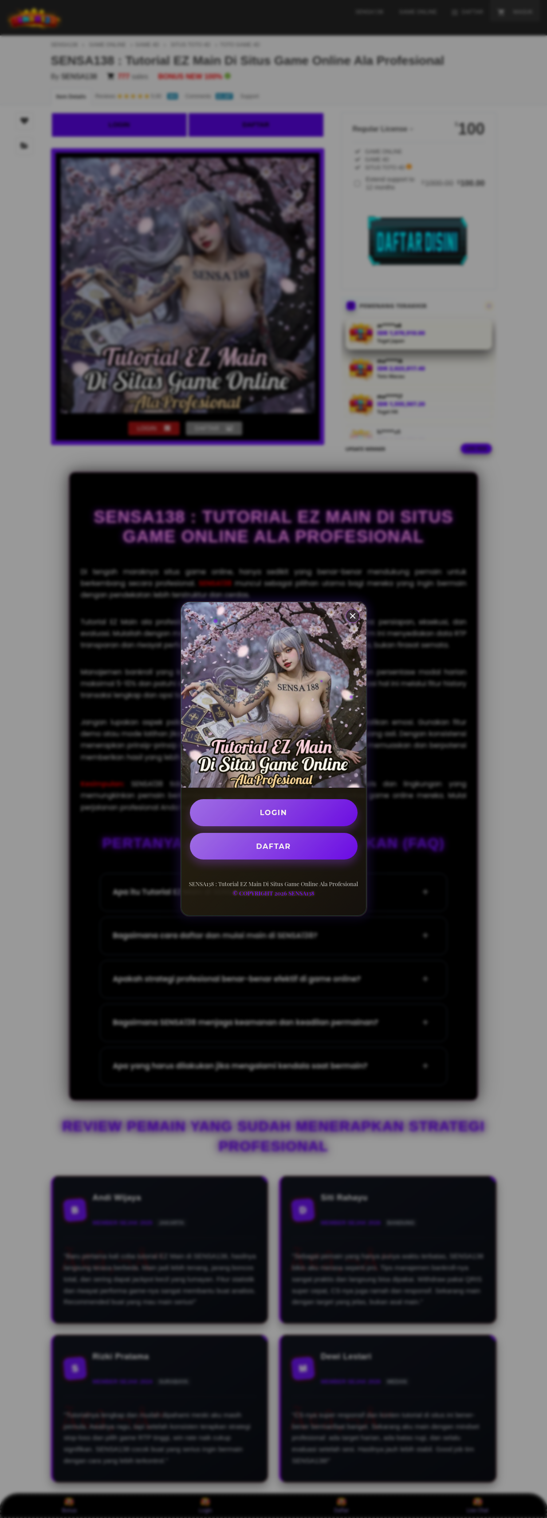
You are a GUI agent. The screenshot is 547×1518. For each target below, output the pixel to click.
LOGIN (273, 812)
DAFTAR (273, 846)
